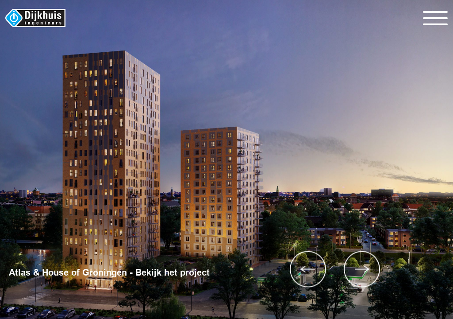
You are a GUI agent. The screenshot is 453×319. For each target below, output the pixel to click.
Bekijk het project (172, 272)
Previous (308, 269)
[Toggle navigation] (435, 18)
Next (362, 269)
